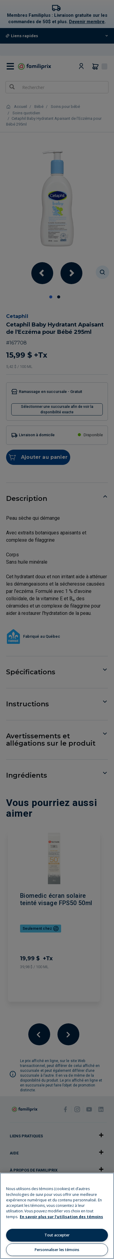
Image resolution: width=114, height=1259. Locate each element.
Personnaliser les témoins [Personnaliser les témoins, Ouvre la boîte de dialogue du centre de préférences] (57, 1249)
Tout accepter (57, 1235)
